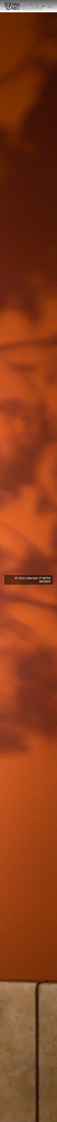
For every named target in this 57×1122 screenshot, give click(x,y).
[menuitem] (30, 6)
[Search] (30, 6)
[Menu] (48, 6)
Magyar (23, 6)
